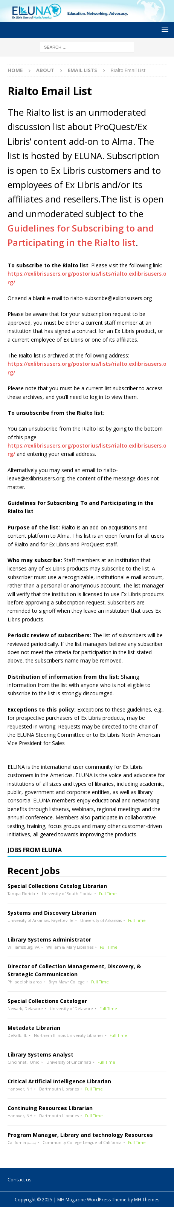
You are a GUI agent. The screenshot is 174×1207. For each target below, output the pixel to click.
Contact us (20, 1179)
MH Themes (146, 1199)
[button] (163, 29)
